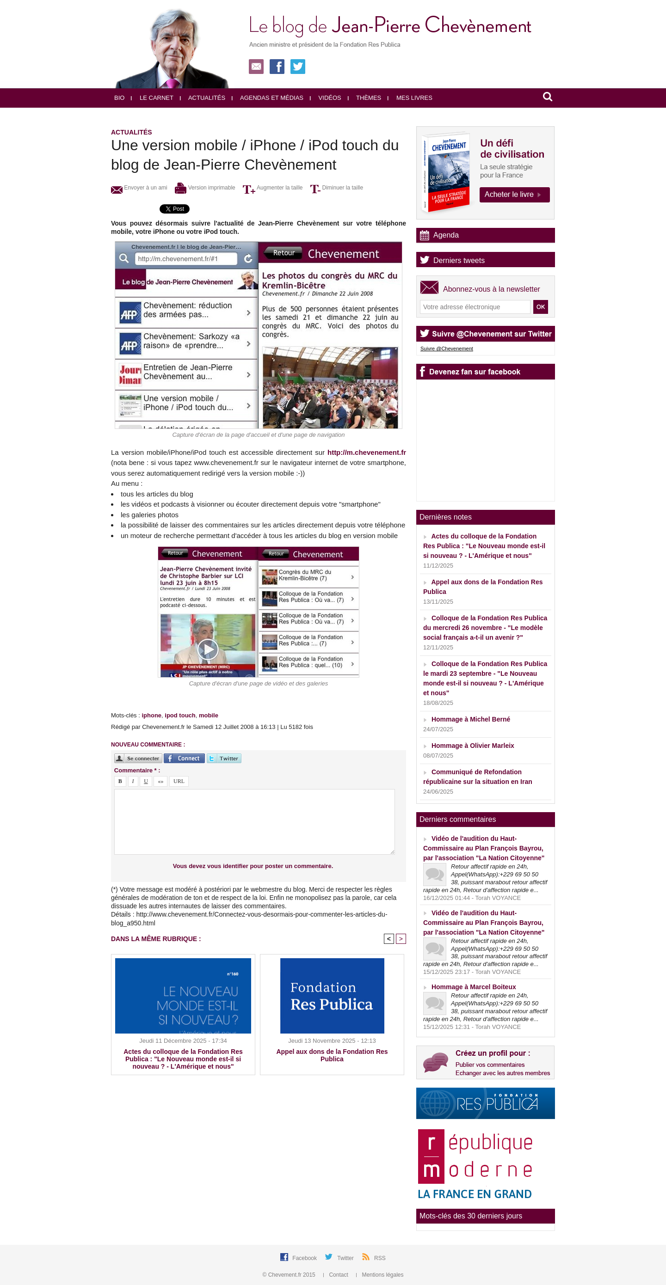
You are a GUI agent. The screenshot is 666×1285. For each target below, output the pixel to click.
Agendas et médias (267, 97)
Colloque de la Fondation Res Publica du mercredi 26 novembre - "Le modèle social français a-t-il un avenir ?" (485, 627)
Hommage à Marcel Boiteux (474, 987)
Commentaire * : (137, 770)
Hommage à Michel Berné (471, 719)
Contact (336, 1275)
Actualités (202, 97)
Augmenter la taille (272, 187)
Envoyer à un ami (139, 187)
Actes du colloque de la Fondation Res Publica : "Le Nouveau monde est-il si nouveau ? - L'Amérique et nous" (182, 1059)
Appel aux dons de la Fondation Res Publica (332, 1055)
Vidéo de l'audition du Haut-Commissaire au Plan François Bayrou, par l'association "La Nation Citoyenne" (483, 848)
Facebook (305, 1258)
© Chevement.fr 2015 (290, 1275)
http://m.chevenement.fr (366, 452)
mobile (208, 715)
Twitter (346, 1258)
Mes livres (410, 97)
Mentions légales (379, 1275)
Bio (119, 97)
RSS (380, 1258)
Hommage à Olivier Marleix (473, 745)
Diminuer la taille (336, 187)
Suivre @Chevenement (446, 348)
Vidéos (325, 97)
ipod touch (180, 715)
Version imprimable (205, 187)
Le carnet (152, 97)
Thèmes (365, 97)
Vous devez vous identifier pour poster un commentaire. (253, 866)
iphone (151, 715)
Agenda (446, 235)
